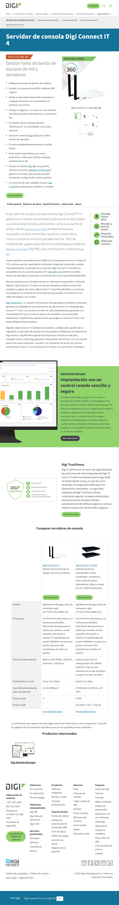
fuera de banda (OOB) (39, 247)
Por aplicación (37, 811)
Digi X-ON (34, 841)
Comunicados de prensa (103, 865)
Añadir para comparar (103, 260)
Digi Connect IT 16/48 (86, 583)
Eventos (77, 827)
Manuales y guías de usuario (103, 244)
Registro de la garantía (58, 867)
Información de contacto (14, 814)
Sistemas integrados (57, 808)
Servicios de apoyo (57, 859)
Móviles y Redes (46, 14)
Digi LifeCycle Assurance (36, 835)
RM (11, 346)
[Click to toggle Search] (104, 6)
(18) (18, 898)
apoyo (12, 220)
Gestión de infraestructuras (24, 24)
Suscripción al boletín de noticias (16, 854)
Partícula (34, 860)
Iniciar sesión (79, 843)
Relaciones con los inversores (102, 833)
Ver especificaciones (53, 729)
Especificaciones (67, 212)
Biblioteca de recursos (79, 837)
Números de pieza (41, 212)
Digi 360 (32, 172)
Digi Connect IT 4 (13, 17)
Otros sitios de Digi (102, 857)
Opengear (35, 856)
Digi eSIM (32, 141)
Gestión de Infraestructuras (68, 14)
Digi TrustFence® (14, 321)
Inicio (8, 14)
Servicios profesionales (58, 820)
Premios (99, 811)
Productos (57, 802)
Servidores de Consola (94, 14)
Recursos (78, 802)
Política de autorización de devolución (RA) (59, 841)
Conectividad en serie (16, 29)
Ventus (33, 868)
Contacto (92, 6)
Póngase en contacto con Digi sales (14, 832)
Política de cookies (39, 891)
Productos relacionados (103, 253)
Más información (71, 456)
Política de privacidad (16, 891)
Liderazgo (100, 839)
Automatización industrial (59, 24)
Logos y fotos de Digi (81, 820)
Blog (75, 807)
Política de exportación (101, 825)
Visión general (17, 212)
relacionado (90, 212)
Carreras (99, 815)
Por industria (36, 807)
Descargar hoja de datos (102, 234)
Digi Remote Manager (40, 176)
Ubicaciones (101, 843)
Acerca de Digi (102, 807)
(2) (60, 898)
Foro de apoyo (59, 849)
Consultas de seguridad (12, 841)
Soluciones (35, 802)
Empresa (99, 802)
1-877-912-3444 (13, 820)
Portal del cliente (60, 833)
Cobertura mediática (100, 849)
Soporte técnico (60, 829)
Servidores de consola (40, 29)
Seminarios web (81, 851)
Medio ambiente (103, 819)
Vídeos (76, 847)
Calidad (99, 871)
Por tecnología (37, 815)
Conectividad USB (82, 24)
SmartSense (36, 864)
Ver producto (51, 615)
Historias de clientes (79, 813)
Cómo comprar (15, 201)
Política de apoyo (60, 853)
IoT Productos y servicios (25, 14)
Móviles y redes (59, 814)
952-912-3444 (12, 824)
